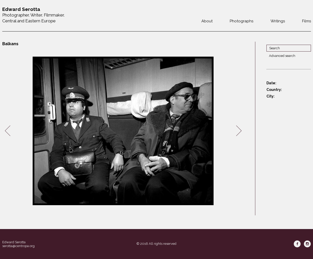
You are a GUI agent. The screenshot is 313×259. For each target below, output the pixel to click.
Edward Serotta (14, 242)
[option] (123, 131)
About (207, 21)
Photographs (241, 21)
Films (306, 21)
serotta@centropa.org (18, 246)
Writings (277, 21)
